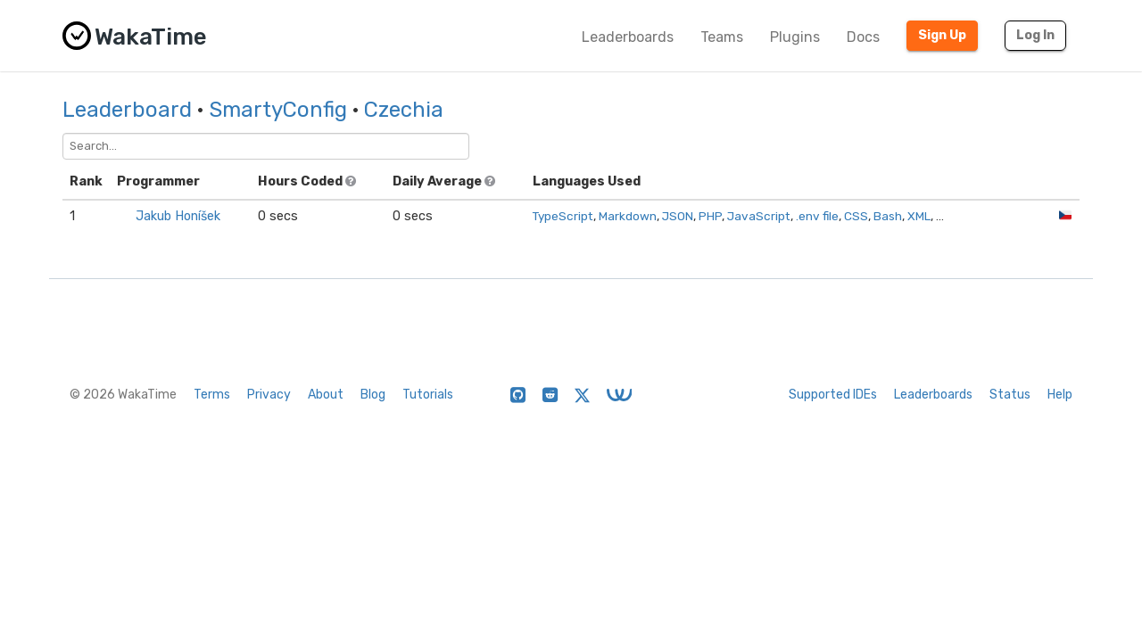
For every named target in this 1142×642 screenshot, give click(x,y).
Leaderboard (127, 109)
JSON (677, 216)
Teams (721, 37)
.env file (817, 216)
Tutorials (427, 394)
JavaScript (758, 216)
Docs (863, 37)
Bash (887, 216)
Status (1009, 394)
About (325, 394)
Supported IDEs (833, 394)
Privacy (269, 394)
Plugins (795, 37)
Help (1059, 394)
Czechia (403, 109)
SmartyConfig (278, 109)
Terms (212, 394)
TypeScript (563, 216)
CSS (856, 216)
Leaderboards (628, 37)
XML (919, 216)
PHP (710, 216)
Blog (372, 394)
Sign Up (942, 35)
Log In (1035, 35)
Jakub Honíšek (178, 216)
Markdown (628, 216)
